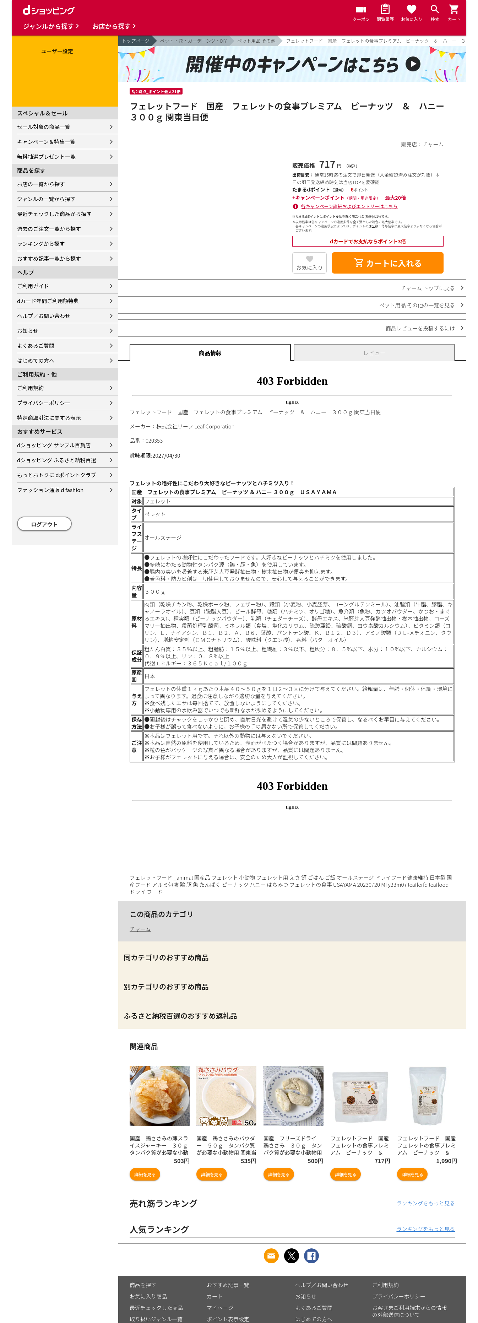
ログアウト (44, 524)
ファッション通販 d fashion (50, 489)
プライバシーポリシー (43, 402)
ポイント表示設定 (228, 1319)
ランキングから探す (41, 243)
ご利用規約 (30, 388)
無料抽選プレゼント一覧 (46, 156)
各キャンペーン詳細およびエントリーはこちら (349, 206)
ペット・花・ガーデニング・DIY (193, 40)
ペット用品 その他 (257, 40)
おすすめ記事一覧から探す (49, 258)
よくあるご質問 (35, 345)
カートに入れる (388, 262)
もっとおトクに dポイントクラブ (56, 475)
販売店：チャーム (422, 144)
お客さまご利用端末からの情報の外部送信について (409, 1311)
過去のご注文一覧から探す (49, 228)
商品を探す (143, 1285)
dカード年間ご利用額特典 (48, 300)
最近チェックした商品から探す (54, 213)
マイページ (220, 1307)
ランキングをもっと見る (425, 1203)
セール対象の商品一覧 (43, 126)
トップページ (136, 40)
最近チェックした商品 (156, 1307)
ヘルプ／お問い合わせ (43, 315)
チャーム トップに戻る (428, 288)
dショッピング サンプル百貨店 (54, 445)
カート (215, 1296)
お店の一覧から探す (41, 184)
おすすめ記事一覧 (228, 1285)
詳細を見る (145, 1174)
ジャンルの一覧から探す (46, 198)
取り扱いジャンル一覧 (156, 1319)
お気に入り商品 (148, 1296)
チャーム (140, 929)
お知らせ (27, 330)
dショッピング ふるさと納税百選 (56, 460)
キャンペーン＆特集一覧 (46, 141)
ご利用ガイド (33, 286)
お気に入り (309, 267)
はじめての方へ (35, 360)
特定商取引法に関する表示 (49, 417)
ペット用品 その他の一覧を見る (417, 305)
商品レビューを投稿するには (420, 328)
